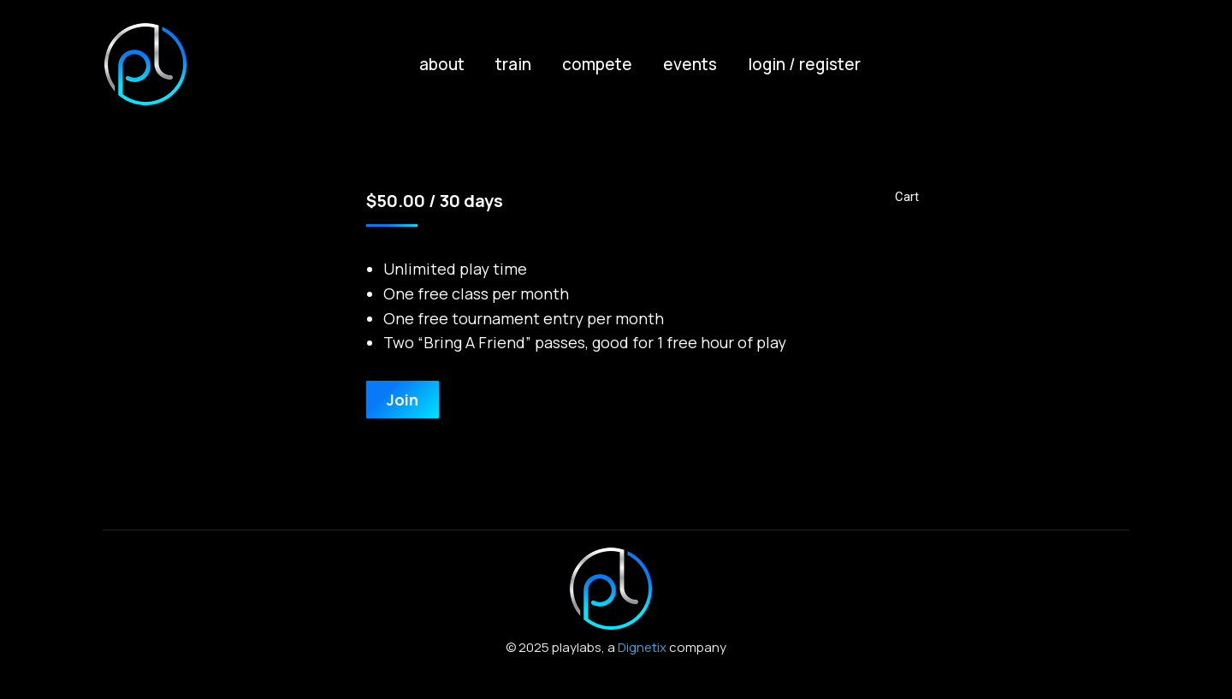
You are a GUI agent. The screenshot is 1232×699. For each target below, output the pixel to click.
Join (402, 399)
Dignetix (642, 647)
